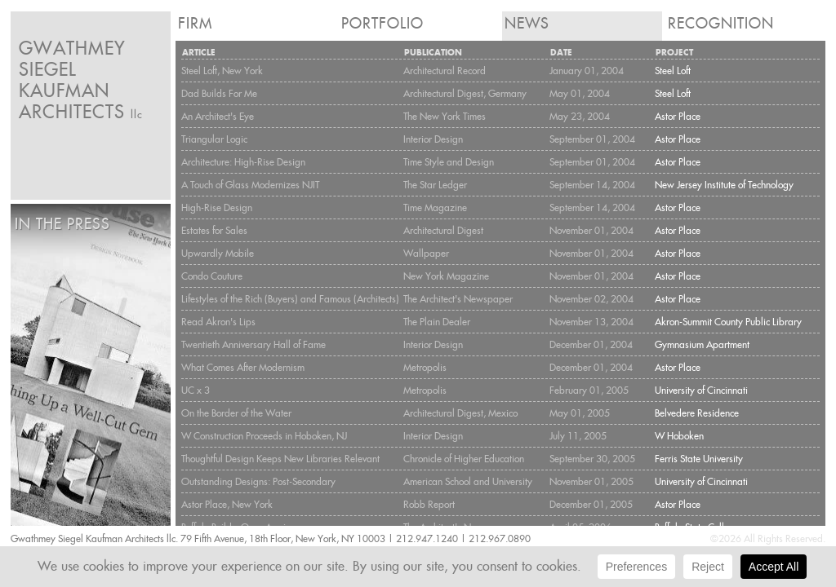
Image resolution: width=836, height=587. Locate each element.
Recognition (721, 23)
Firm (195, 23)
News (527, 23)
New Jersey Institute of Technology (724, 185)
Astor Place (677, 116)
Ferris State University (699, 458)
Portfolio (382, 23)
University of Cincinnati (701, 390)
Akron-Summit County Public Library (728, 322)
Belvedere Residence (697, 413)
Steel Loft (673, 70)
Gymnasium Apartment (702, 344)
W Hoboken (679, 436)
